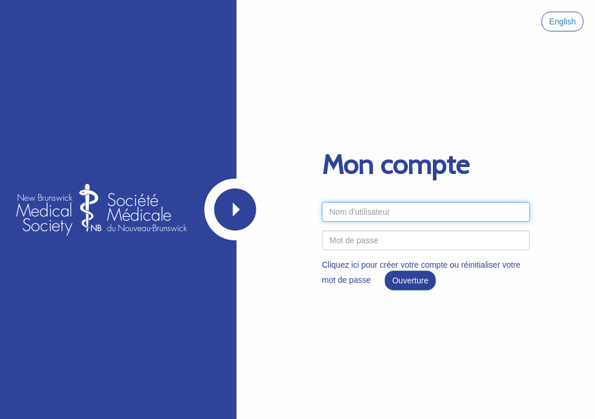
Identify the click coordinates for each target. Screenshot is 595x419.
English (562, 21)
